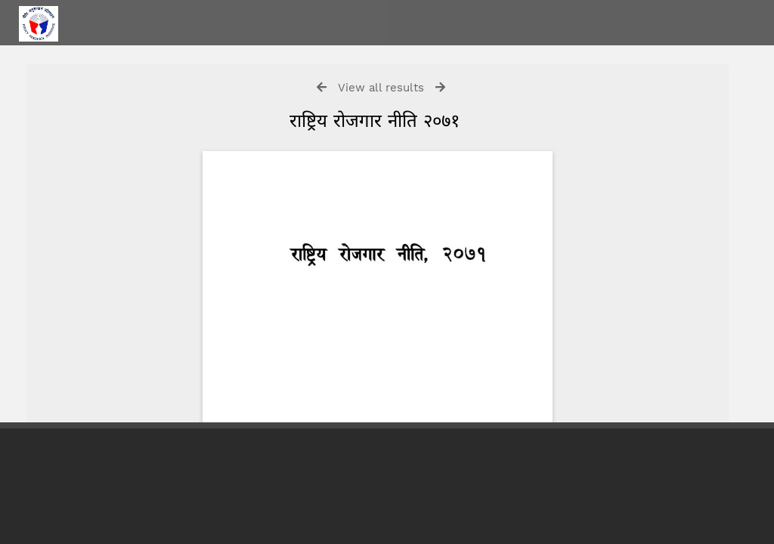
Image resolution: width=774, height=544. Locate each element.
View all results (381, 87)
